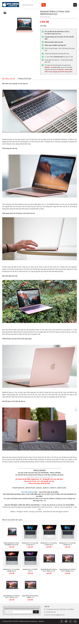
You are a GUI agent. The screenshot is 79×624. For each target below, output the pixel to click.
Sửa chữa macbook (27, 492)
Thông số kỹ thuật (24, 78)
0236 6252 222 (51, 612)
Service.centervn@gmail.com (55, 615)
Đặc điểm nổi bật (8, 78)
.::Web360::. (41, 621)
